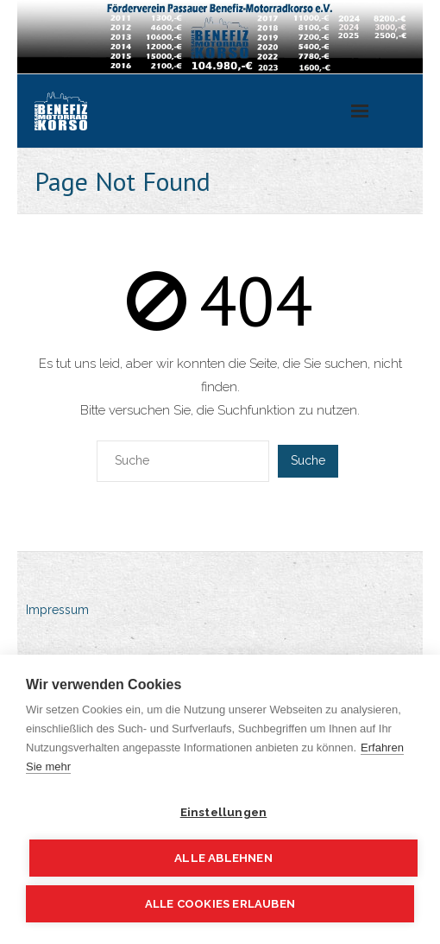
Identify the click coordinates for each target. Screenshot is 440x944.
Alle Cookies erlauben (220, 903)
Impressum (57, 610)
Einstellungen (223, 812)
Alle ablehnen (223, 858)
